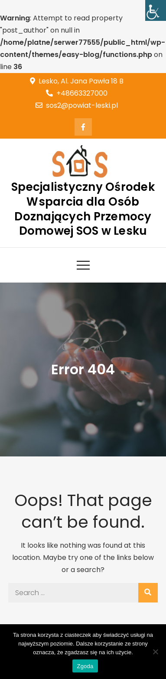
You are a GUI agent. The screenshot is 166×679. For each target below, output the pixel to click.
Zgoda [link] (85, 666)
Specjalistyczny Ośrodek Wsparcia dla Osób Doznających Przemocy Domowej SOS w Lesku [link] (83, 209)
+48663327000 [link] (76, 93)
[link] (155, 10)
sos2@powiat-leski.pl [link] (77, 105)
